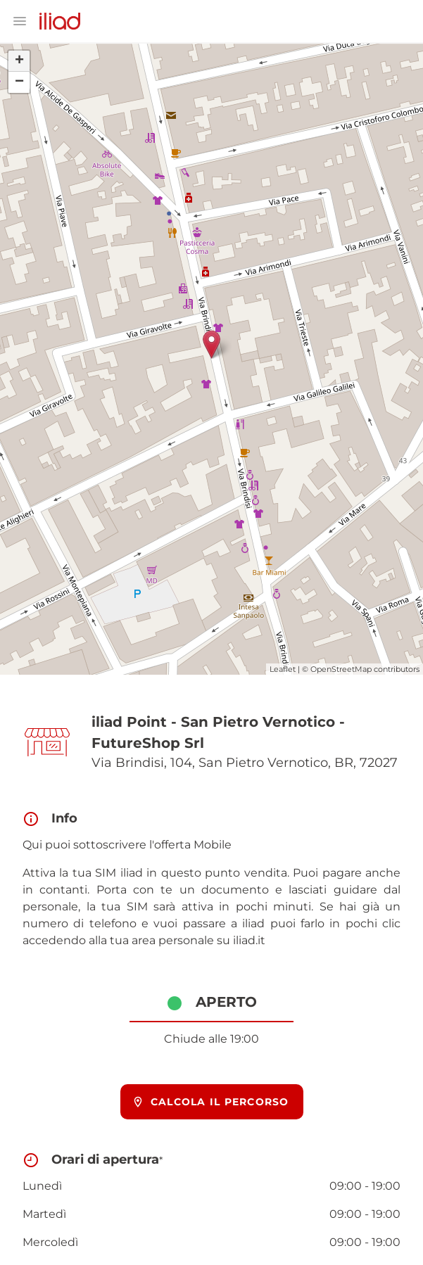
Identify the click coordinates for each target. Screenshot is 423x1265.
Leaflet (283, 669)
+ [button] (19, 61)
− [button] (19, 82)
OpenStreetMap (341, 669)
